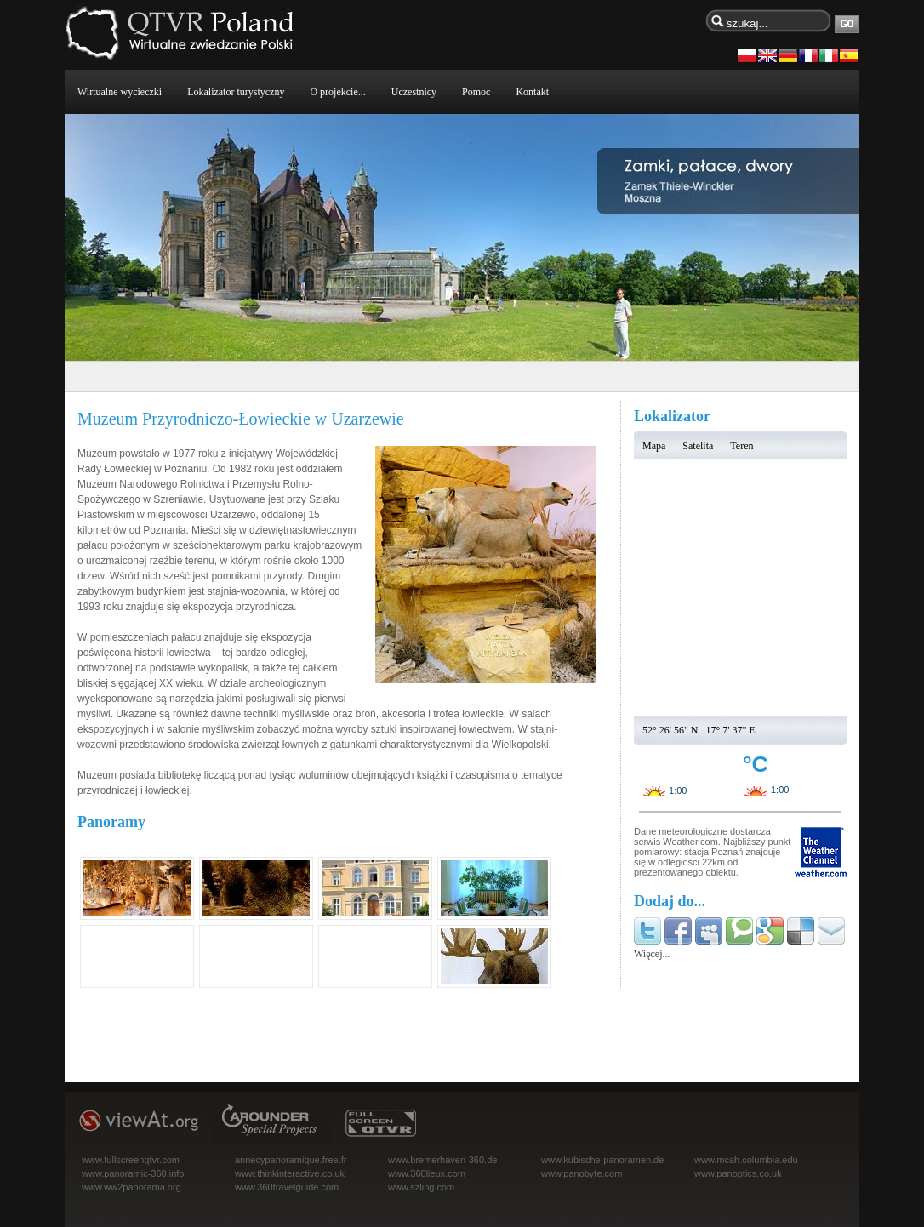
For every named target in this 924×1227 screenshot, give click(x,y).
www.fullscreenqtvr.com (131, 1160)
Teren (741, 446)
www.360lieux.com (426, 1173)
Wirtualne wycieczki (119, 92)
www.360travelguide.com (287, 1187)
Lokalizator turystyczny (235, 92)
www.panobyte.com (581, 1173)
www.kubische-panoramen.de (602, 1160)
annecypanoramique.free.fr (290, 1160)
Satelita (697, 446)
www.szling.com (421, 1187)
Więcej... (652, 954)
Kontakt (532, 92)
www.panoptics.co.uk (738, 1173)
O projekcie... (337, 92)
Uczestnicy (413, 92)
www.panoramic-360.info (133, 1173)
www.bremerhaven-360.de (442, 1160)
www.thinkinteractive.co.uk (290, 1173)
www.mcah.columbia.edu (746, 1160)
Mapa (653, 446)
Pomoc (476, 92)
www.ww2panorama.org (131, 1187)
